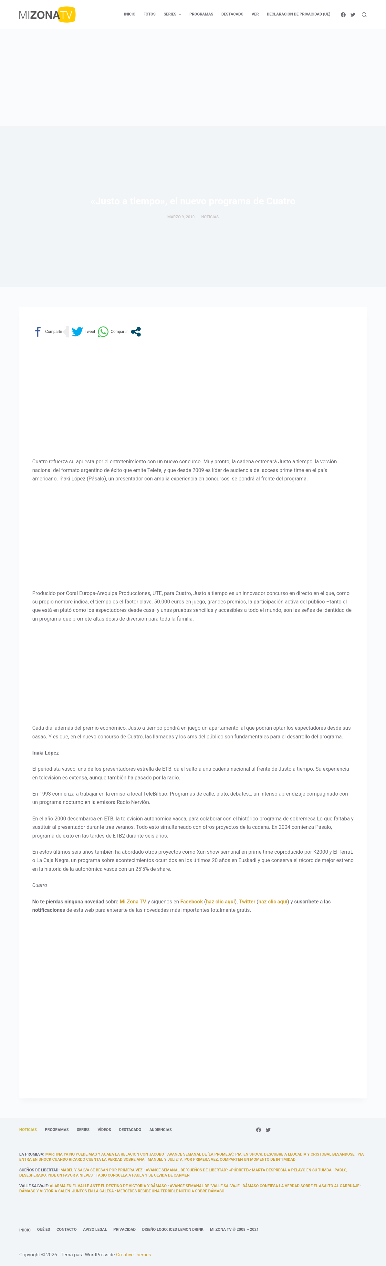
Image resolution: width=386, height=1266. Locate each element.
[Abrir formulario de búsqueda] (364, 14)
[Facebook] (343, 14)
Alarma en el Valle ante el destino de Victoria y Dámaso (108, 1186)
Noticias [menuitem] (28, 1129)
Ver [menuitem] (255, 14)
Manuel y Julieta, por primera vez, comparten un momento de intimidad (222, 1159)
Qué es (43, 1229)
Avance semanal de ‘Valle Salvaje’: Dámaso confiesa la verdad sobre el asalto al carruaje (265, 1186)
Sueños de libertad (38, 1170)
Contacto (67, 1229)
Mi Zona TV (133, 902)
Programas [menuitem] (202, 14)
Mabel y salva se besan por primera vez (101, 1170)
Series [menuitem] (173, 14)
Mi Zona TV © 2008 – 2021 (234, 1229)
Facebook (191, 902)
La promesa (31, 1154)
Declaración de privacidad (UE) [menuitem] (298, 14)
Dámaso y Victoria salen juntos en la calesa (66, 1191)
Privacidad (124, 1229)
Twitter (247, 902)
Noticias (210, 217)
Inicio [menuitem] (129, 14)
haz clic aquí (220, 902)
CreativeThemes (133, 1255)
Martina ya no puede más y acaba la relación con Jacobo (104, 1154)
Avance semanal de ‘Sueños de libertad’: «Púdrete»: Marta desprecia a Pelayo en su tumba (238, 1170)
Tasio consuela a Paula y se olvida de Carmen (143, 1175)
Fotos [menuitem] (149, 14)
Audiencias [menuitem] (160, 1129)
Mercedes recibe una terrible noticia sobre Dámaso (170, 1191)
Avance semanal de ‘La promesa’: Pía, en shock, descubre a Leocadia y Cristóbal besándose (261, 1154)
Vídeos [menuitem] (104, 1129)
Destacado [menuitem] (232, 14)
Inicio (25, 1230)
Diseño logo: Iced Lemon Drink (172, 1229)
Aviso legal (95, 1229)
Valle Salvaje (33, 1186)
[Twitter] (352, 14)
